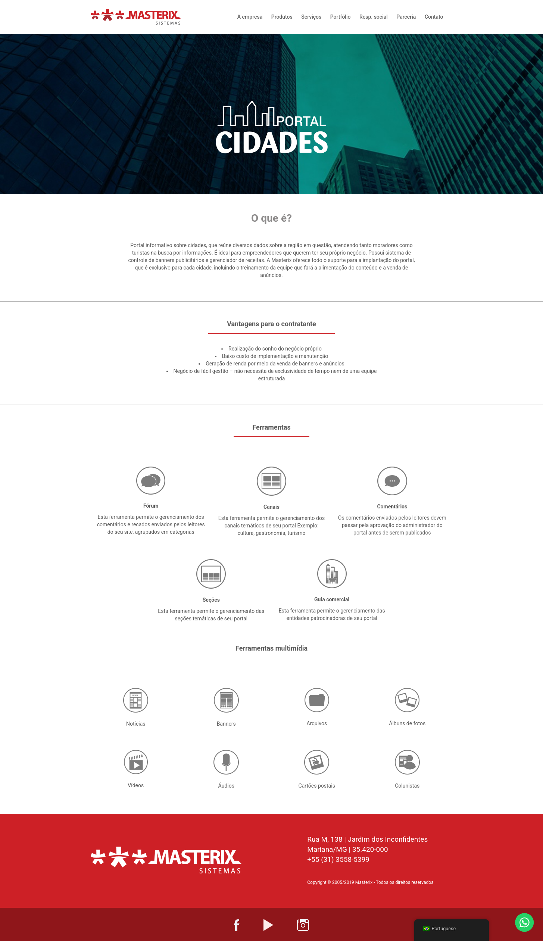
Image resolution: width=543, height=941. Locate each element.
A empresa (249, 17)
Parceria (406, 17)
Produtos (282, 17)
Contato (434, 17)
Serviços (311, 17)
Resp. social (373, 17)
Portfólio (340, 17)
